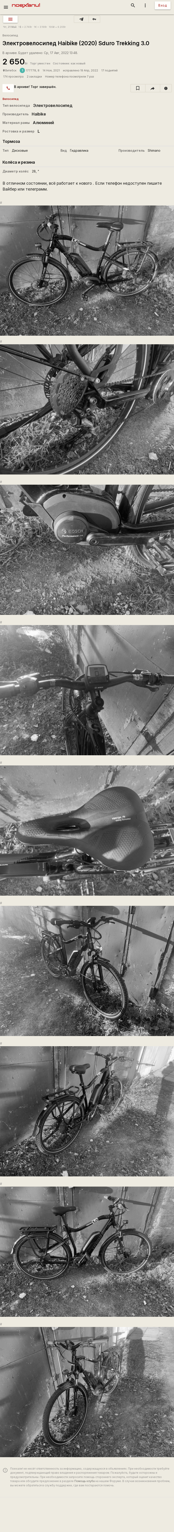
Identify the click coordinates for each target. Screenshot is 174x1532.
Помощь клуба (84, 1481)
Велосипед (10, 35)
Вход (162, 5)
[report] (166, 88)
